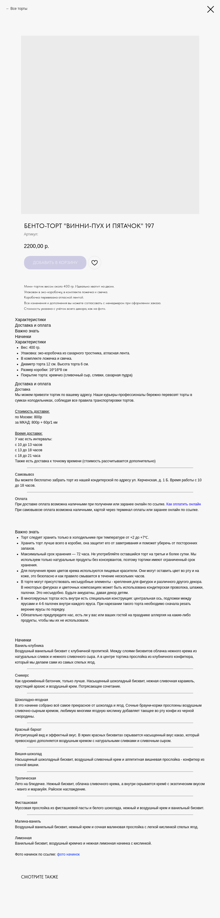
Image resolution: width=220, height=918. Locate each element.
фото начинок (68, 854)
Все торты (18, 9)
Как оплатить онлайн (183, 504)
